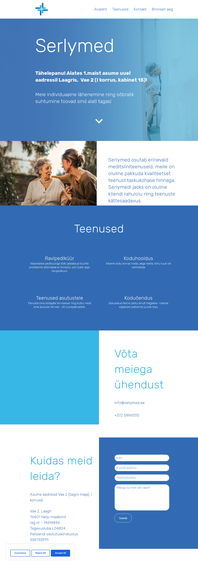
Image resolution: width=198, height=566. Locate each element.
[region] (40, 552)
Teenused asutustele (59, 298)
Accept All (60, 553)
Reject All (40, 553)
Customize (20, 553)
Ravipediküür (59, 258)
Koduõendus (138, 298)
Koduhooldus (138, 258)
